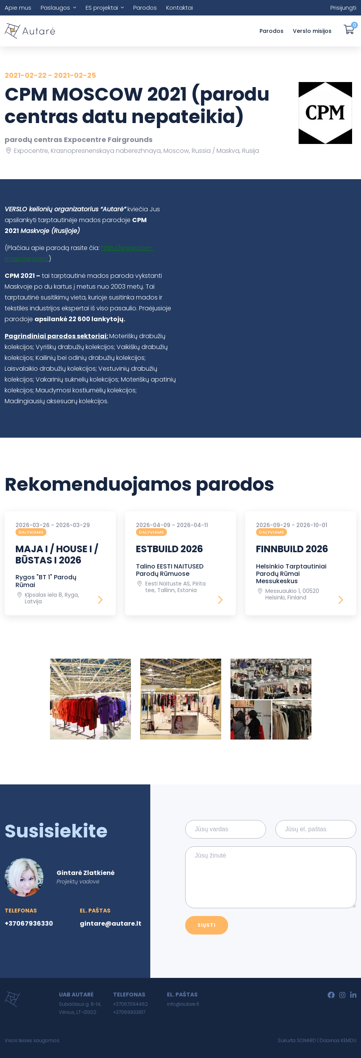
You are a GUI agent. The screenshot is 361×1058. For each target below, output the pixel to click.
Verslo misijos (312, 31)
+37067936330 (29, 923)
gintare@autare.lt (110, 923)
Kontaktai (179, 7)
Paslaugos (55, 7)
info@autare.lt (183, 1004)
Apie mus (18, 7)
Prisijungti (343, 7)
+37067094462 (130, 1004)
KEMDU (348, 1040)
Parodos (145, 7)
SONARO (306, 1040)
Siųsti (207, 925)
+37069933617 (129, 1012)
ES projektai (102, 7)
